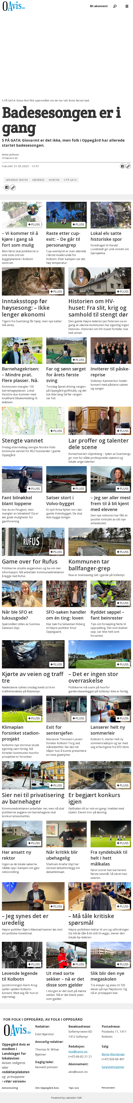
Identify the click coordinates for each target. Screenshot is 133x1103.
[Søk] (115, 6)
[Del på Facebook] (122, 166)
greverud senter (17, 179)
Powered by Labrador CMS (66, 1097)
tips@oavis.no (77, 1051)
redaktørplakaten (15, 1072)
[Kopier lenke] (128, 166)
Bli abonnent (99, 6)
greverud (38, 179)
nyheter (54, 179)
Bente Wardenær (113, 1054)
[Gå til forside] (14, 6)
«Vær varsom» (15, 1081)
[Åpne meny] (127, 6)
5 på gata (70, 179)
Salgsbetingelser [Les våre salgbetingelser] (113, 1067)
